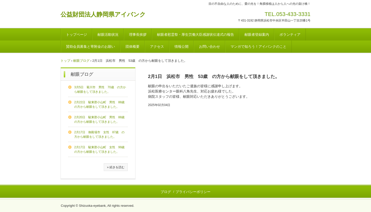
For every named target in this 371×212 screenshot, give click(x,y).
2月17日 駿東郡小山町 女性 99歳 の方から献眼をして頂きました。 (101, 150)
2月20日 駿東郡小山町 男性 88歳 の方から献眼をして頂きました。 (101, 120)
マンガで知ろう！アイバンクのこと (258, 46)
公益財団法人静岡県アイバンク (103, 14)
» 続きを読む (115, 167)
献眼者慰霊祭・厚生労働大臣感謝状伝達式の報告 (195, 34)
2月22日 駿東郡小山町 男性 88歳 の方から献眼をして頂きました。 (101, 104)
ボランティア (290, 34)
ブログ (165, 192)
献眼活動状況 (108, 34)
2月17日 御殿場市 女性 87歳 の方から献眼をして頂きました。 (99, 134)
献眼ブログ (81, 60)
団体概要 (133, 46)
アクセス (157, 46)
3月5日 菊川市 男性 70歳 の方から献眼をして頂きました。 (100, 90)
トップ (65, 60)
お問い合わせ (209, 46)
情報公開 (181, 46)
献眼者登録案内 (256, 34)
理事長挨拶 (137, 34)
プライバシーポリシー (193, 192)
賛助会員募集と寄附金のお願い (90, 46)
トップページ (76, 34)
